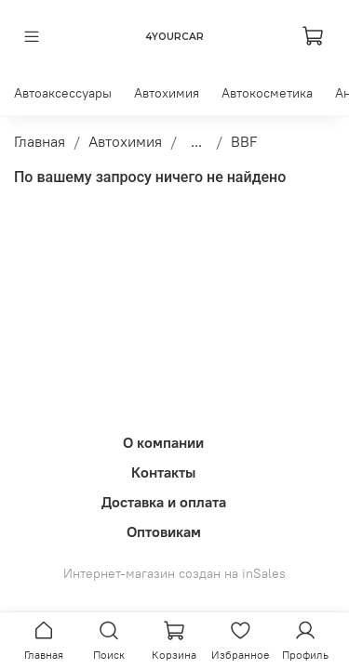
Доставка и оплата (163, 501)
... (196, 141)
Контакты (163, 472)
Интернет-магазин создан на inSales (174, 573)
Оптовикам (164, 531)
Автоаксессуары (63, 93)
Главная (39, 141)
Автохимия (166, 93)
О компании (163, 442)
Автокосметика (267, 93)
